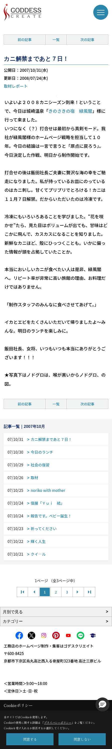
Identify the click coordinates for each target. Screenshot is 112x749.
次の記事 (87, 39)
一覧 (56, 39)
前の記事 (25, 39)
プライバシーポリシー (58, 722)
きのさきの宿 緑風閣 (70, 111)
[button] (103, 704)
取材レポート (16, 86)
